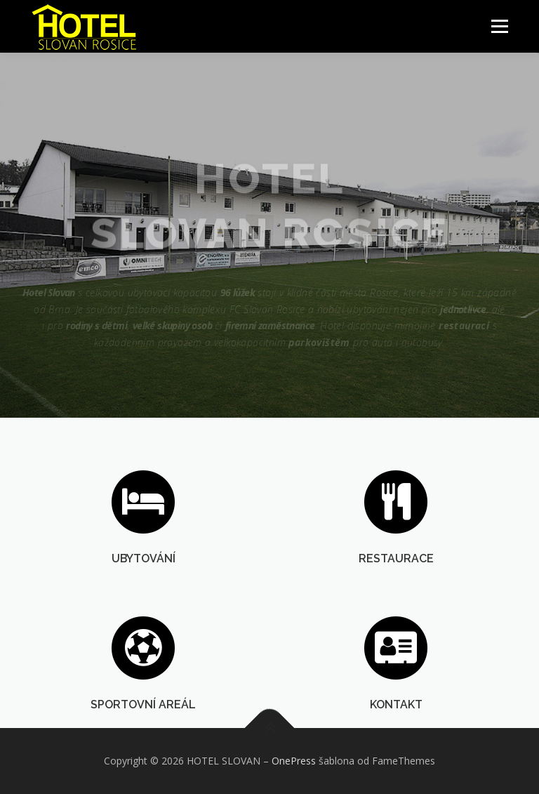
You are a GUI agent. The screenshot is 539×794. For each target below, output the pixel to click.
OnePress (294, 760)
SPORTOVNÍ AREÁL (143, 723)
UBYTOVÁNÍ (143, 560)
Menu (499, 26)
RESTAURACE (396, 560)
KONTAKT (396, 723)
